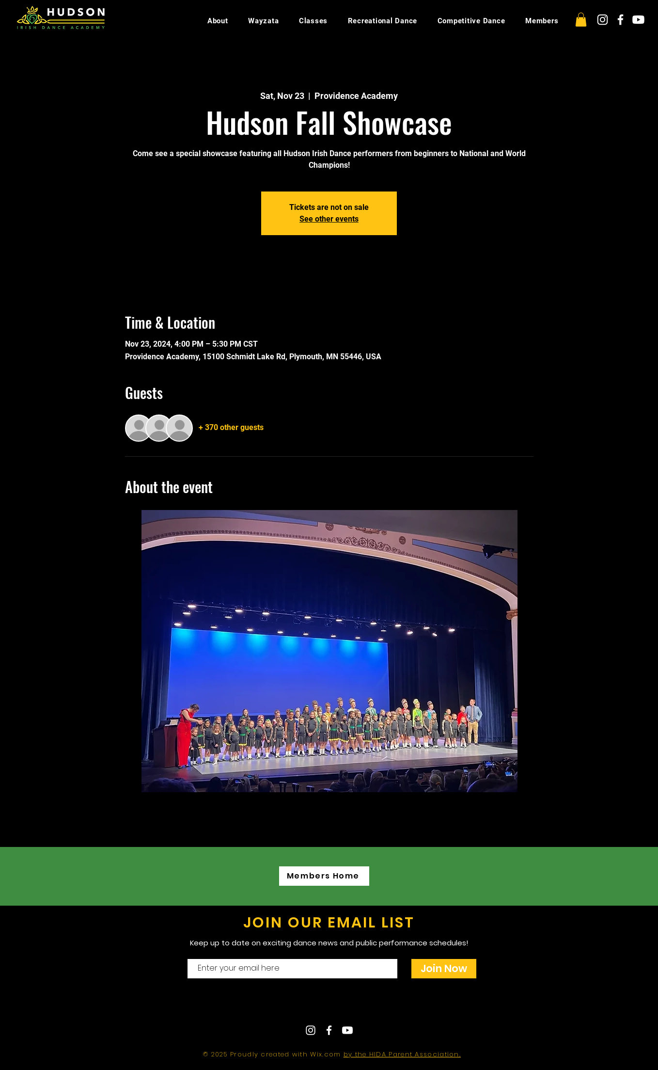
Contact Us (300, 1005)
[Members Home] (324, 876)
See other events (329, 219)
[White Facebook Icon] (620, 20)
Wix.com (326, 1054)
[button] (581, 20)
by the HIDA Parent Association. (402, 1054)
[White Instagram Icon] (602, 20)
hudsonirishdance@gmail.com (414, 1005)
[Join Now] (443, 968)
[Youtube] (638, 20)
